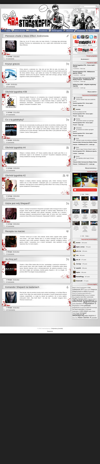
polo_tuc (78, 251)
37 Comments (10, 114)
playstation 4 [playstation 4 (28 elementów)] (79, 303)
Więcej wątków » (92, 92)
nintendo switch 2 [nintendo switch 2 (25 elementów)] (92, 299)
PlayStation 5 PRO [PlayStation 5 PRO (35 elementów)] (78, 305)
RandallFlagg (80, 276)
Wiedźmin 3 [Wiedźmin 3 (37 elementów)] (92, 315)
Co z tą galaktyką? (14, 119)
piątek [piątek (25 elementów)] (74, 303)
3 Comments (10, 142)
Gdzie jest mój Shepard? (17, 203)
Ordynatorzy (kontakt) (57, 328)
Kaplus (78, 272)
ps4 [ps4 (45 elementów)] (88, 307)
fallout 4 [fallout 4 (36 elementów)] (86, 291)
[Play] (85, 179)
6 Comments (10, 59)
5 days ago (81, 124)
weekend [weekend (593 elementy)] (78, 315)
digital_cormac (80, 247)
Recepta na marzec (15, 231)
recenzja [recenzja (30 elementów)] (94, 307)
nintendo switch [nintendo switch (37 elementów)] (82, 299)
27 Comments (10, 198)
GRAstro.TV (85, 43)
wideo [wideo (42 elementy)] (86, 315)
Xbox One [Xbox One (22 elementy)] (74, 317)
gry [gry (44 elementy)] (84, 295)
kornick (78, 109)
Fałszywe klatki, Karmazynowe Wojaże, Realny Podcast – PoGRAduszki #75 (84, 78)
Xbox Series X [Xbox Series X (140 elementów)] (84, 317)
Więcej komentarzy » (91, 168)
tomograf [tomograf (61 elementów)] (83, 313)
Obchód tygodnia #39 (16, 91)
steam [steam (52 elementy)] (86, 311)
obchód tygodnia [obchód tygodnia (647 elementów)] (83, 301)
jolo (9, 84)
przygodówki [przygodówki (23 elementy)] (83, 307)
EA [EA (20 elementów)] (82, 291)
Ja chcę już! (11, 259)
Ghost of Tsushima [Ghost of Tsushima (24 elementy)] (77, 293)
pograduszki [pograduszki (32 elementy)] (76, 307)
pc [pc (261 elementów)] (96, 301)
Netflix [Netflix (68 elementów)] (74, 299)
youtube (95, 37)
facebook (79, 37)
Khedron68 (79, 281)
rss (75, 37)
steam (87, 37)
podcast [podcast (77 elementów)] (87, 305)
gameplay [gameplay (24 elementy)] (91, 291)
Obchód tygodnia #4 (15, 147)
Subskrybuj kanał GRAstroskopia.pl (85, 190)
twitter (91, 37)
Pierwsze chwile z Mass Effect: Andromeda (27, 36)
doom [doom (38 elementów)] (80, 291)
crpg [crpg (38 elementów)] (89, 287)
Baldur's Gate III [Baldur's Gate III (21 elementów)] (76, 287)
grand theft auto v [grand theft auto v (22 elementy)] (87, 293)
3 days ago (81, 105)
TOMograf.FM (84, 50)
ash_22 (78, 259)
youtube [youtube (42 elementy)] (94, 318)
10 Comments (10, 310)
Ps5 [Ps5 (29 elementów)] (90, 307)
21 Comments (10, 170)
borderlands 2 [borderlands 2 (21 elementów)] (84, 287)
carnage (10, 56)
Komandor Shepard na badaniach (22, 287)
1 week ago (91, 144)
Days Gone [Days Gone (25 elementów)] (88, 289)
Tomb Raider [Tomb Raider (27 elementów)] (75, 313)
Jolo (77, 255)
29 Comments (10, 87)
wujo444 (78, 268)
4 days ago (81, 115)
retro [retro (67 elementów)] (82, 311)
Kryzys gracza (12, 64)
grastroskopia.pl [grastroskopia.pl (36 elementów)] (77, 295)
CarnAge (78, 264)
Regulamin (50, 331)
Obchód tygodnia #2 (15, 175)
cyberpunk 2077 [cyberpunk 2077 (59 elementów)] (78, 289)
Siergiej (10, 140)
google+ (83, 37)
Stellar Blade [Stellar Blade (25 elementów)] (91, 311)
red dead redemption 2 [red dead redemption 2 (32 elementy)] (79, 309)
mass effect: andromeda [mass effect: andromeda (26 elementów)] (86, 297)
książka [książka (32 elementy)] (77, 297)
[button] (87, 194)
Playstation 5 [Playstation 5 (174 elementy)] (89, 303)
